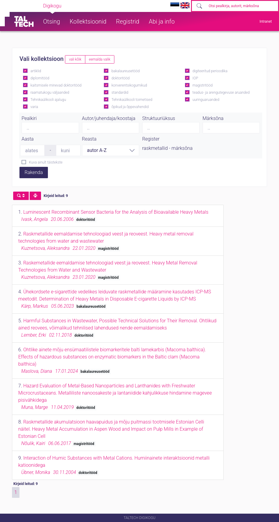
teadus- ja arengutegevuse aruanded (221, 92)
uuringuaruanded (205, 100)
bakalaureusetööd (125, 71)
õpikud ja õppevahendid (129, 107)
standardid (119, 92)
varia (34, 107)
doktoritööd (120, 78)
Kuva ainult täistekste (46, 162)
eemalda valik (99, 59)
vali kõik (75, 59)
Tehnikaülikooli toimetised (131, 100)
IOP (195, 78)
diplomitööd (40, 78)
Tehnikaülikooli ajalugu (48, 100)
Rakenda (34, 172)
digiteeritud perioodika (209, 71)
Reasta (89, 139)
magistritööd (202, 85)
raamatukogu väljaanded (50, 92)
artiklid (36, 71)
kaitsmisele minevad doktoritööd (56, 85)
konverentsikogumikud (129, 85)
